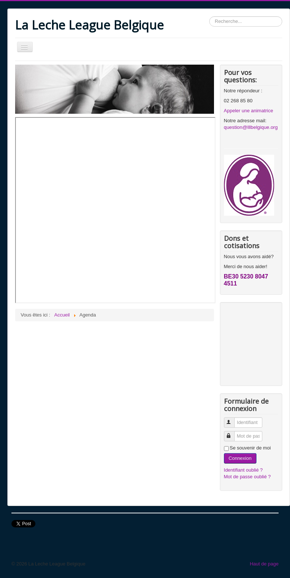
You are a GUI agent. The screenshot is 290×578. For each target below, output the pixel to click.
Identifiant (232, 419)
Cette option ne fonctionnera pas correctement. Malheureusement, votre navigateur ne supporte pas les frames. (115, 210)
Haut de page (264, 564)
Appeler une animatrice (248, 110)
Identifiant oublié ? (243, 470)
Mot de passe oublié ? (247, 476)
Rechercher (209, 16)
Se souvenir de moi (250, 448)
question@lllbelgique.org (251, 127)
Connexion (240, 458)
